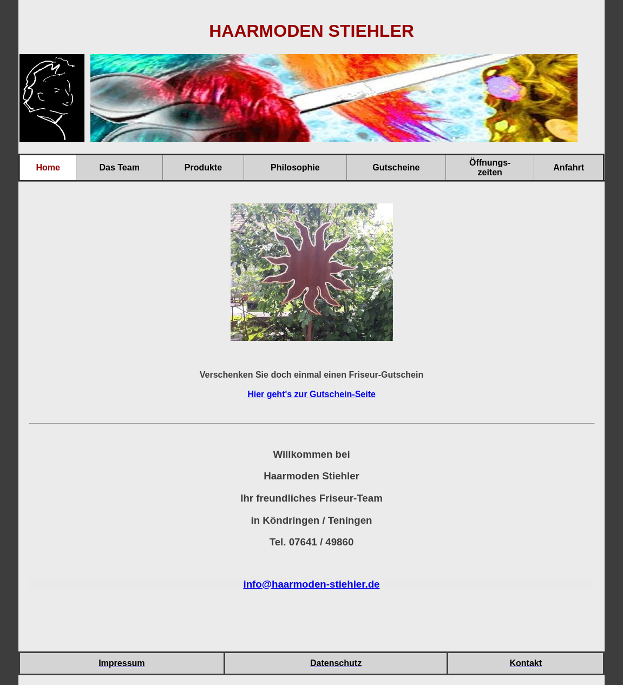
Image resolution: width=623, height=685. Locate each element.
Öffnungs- (489, 162)
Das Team (119, 167)
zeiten (490, 172)
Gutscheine (395, 167)
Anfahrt (568, 167)
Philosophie (295, 167)
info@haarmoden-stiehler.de (311, 584)
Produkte (203, 167)
